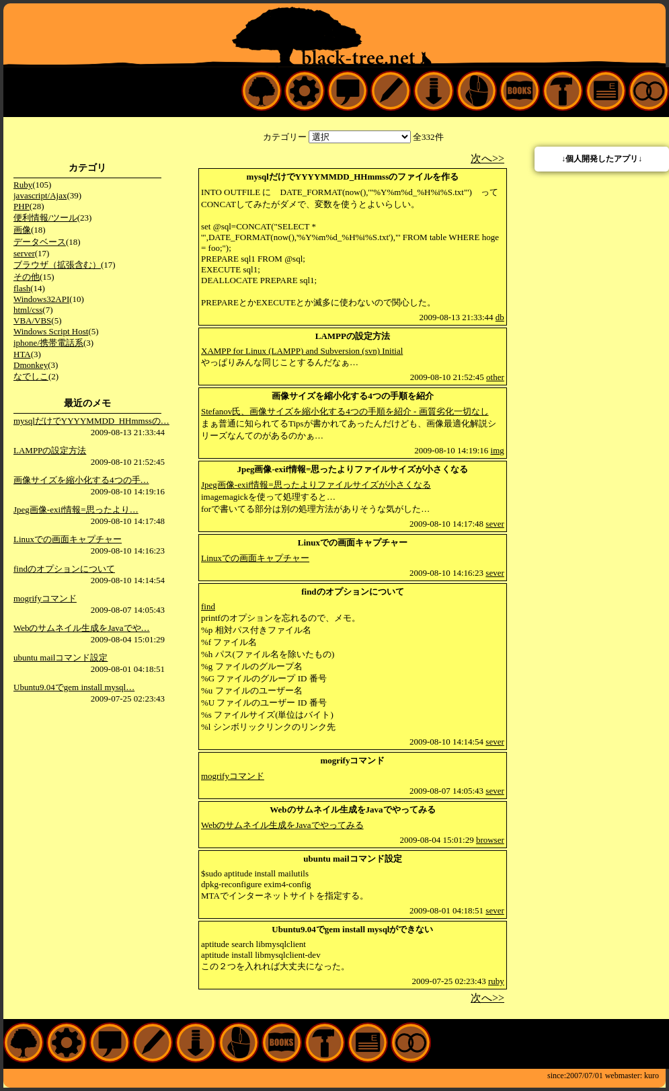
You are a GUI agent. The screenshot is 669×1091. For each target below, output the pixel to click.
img (497, 450)
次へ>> (487, 158)
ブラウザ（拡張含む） (57, 265)
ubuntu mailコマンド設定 (60, 657)
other (495, 377)
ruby (496, 981)
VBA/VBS (32, 320)
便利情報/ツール (45, 218)
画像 (22, 230)
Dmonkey (30, 365)
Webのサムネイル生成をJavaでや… (81, 628)
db (500, 317)
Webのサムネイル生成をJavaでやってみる (282, 825)
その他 (26, 277)
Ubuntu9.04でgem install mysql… (73, 687)
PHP (21, 206)
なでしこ (30, 376)
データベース (39, 242)
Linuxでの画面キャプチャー (67, 539)
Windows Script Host (50, 331)
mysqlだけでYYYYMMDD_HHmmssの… (91, 421)
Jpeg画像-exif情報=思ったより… (76, 509)
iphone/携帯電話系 (48, 343)
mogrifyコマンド (45, 598)
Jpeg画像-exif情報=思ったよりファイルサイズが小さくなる (316, 485)
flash (21, 288)
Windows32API (41, 299)
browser (490, 840)
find (208, 606)
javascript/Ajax (40, 195)
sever (494, 524)
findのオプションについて (64, 569)
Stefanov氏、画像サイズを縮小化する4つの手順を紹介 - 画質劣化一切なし (345, 411)
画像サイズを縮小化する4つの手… (81, 480)
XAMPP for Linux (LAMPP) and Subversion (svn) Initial (302, 351)
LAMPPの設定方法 (49, 450)
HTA (22, 354)
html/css (27, 310)
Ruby (22, 185)
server (24, 253)
